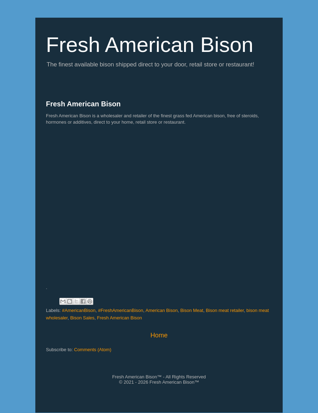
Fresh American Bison (83, 104)
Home (159, 335)
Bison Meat (191, 310)
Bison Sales (82, 317)
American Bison (162, 310)
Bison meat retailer (225, 310)
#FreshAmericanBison (120, 310)
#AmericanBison (79, 310)
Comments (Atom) (92, 349)
